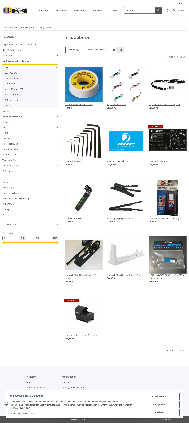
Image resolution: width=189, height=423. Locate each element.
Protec (5, 214)
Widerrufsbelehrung (36, 387)
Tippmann (10, 83)
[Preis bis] (43, 238)
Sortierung (73, 49)
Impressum (16, 414)
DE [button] (180, 2)
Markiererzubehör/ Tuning (15, 61)
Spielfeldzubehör (10, 165)
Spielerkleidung (10, 143)
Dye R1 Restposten (11, 50)
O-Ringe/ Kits (11, 100)
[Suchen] (139, 10)
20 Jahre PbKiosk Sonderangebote (19, 44)
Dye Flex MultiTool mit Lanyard (164, 104)
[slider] (3, 242)
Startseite (43, 10)
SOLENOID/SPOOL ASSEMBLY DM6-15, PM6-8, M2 (166, 277)
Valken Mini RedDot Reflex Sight (81, 335)
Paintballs (7, 138)
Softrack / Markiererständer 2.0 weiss (125, 275)
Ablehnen (158, 412)
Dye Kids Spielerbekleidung (16, 198)
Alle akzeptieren (158, 397)
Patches (6, 182)
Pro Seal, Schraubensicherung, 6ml (166, 218)
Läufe (5, 132)
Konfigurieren (159, 405)
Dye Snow (7, 203)
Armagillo (7, 209)
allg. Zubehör (11, 94)
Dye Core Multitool (116, 104)
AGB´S (29, 382)
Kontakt (113, 10)
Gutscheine (8, 171)
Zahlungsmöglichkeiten (72, 387)
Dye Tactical (8, 176)
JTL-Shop (173, 419)
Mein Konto (61, 10)
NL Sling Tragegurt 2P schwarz (122, 218)
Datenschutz (29, 414)
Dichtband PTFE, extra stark (79, 104)
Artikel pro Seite (96, 49)
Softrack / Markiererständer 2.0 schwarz (80, 277)
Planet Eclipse (11, 78)
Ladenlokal (97, 10)
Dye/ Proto (10, 67)
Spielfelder (79, 10)
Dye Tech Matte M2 (158, 161)
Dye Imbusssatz (73, 161)
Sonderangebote (10, 192)
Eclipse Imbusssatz (74, 218)
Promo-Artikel (9, 154)
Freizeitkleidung (10, 149)
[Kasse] (179, 10)
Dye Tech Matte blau (117, 161)
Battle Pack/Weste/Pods (13, 116)
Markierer (7, 55)
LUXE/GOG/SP (11, 72)
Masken (6, 111)
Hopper (6, 121)
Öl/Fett (8, 105)
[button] (167, 10)
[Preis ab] (10, 238)
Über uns (66, 382)
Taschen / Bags (9, 160)
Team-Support (9, 187)
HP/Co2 (5, 127)
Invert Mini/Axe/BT (14, 89)
